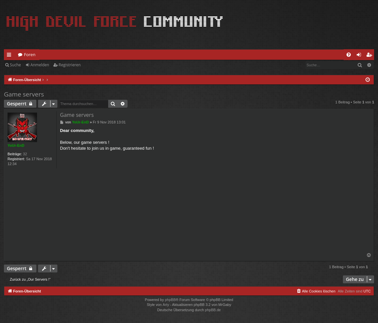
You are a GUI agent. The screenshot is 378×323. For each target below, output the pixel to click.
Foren (29, 54)
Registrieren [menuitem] (370, 56)
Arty (166, 305)
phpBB (170, 300)
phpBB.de (213, 310)
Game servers (24, 94)
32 (25, 154)
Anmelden (39, 65)
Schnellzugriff (10, 56)
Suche (15, 65)
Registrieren (70, 65)
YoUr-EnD (16, 145)
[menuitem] (349, 54)
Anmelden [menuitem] (360, 56)
